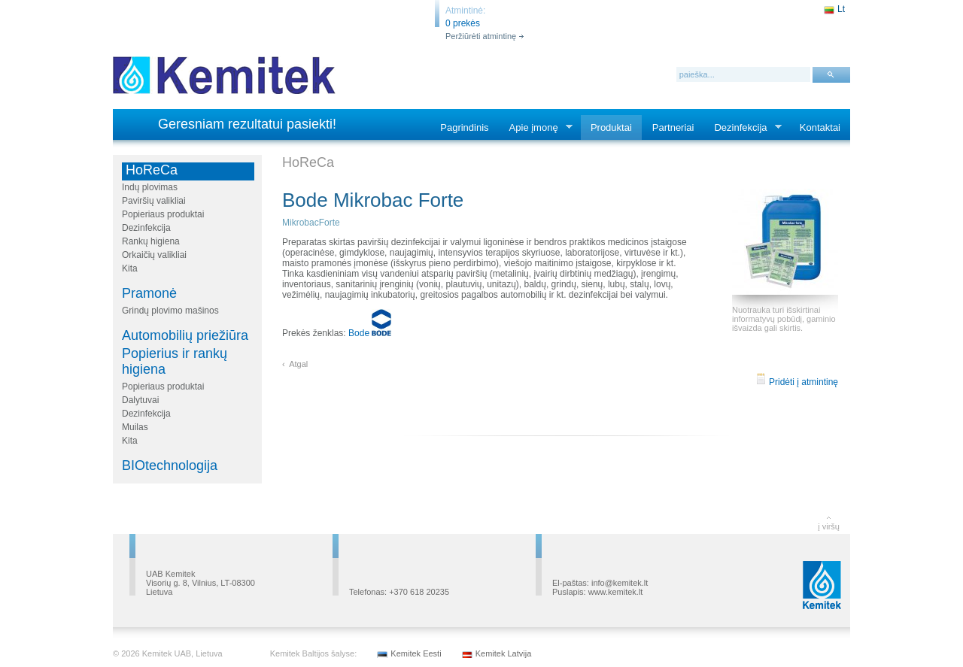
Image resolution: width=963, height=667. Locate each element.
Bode (369, 333)
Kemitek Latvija (503, 653)
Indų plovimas (150, 187)
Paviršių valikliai (154, 201)
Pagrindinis (464, 127)
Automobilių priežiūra (185, 335)
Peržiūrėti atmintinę (480, 36)
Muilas (135, 427)
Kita (130, 268)
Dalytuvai (140, 400)
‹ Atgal (295, 363)
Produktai (611, 127)
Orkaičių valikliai (154, 255)
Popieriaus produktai (163, 214)
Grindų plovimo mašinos (170, 310)
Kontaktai (820, 127)
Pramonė (149, 293)
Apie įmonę (536, 128)
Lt (841, 9)
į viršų (829, 526)
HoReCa (152, 169)
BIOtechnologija (169, 465)
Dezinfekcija (743, 128)
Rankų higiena (151, 241)
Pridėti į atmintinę (796, 382)
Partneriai (673, 127)
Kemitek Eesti (415, 653)
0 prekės (462, 23)
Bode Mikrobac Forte (372, 200)
